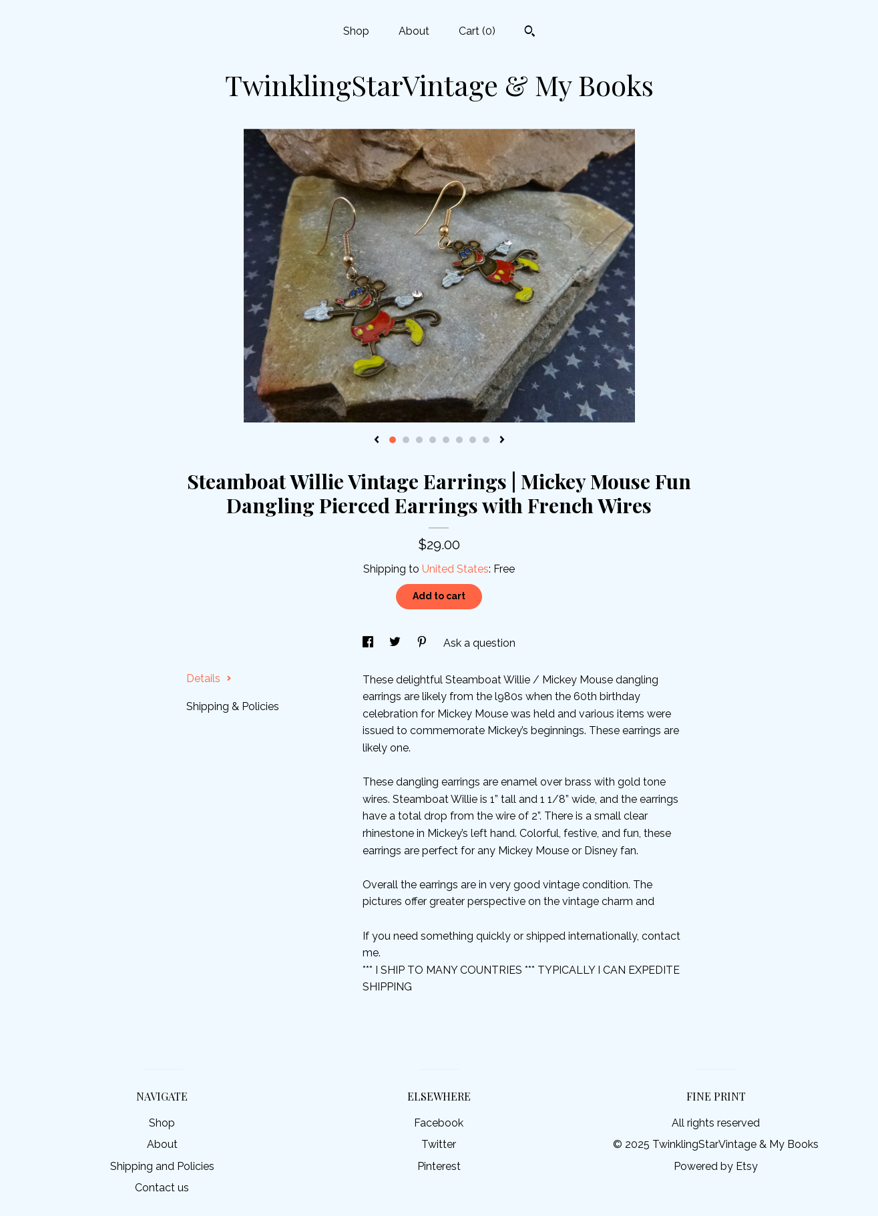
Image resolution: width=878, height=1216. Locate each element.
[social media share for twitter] (396, 643)
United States (455, 569)
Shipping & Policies (232, 706)
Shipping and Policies (162, 1166)
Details (209, 678)
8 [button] (486, 439)
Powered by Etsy (716, 1166)
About (414, 31)
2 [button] (406, 439)
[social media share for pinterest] (423, 643)
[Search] (530, 32)
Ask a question (479, 643)
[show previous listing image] (376, 440)
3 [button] (419, 439)
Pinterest (439, 1166)
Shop (356, 31)
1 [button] (392, 439)
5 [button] (446, 439)
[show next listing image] (502, 440)
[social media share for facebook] (369, 643)
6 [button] (459, 439)
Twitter (438, 1144)
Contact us (162, 1187)
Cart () (477, 31)
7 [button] (472, 439)
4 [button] (432, 439)
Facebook (438, 1123)
